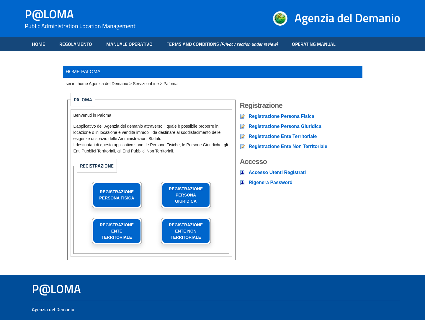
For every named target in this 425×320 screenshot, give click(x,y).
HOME (38, 44)
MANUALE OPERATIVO (129, 44)
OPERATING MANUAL (314, 44)
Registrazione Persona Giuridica (285, 126)
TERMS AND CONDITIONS (222, 44)
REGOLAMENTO (75, 44)
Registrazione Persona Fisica (281, 116)
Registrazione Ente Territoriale (283, 136)
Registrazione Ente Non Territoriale (288, 146)
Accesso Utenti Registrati (277, 172)
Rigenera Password (271, 182)
